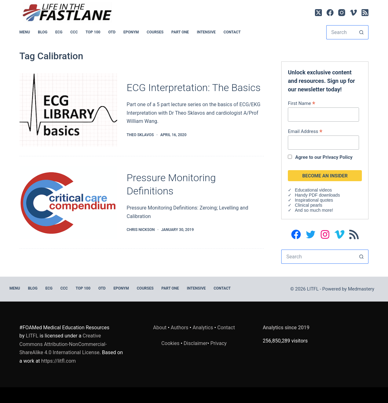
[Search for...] (340, 32)
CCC (74, 32)
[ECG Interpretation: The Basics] (68, 110)
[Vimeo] (353, 12)
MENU (25, 32)
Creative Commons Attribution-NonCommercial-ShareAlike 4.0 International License (63, 344)
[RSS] (365, 12)
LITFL (32, 336)
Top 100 (93, 32)
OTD (112, 32)
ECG (58, 32)
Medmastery (361, 289)
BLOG (42, 32)
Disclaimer (195, 343)
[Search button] (361, 32)
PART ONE (180, 32)
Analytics (202, 328)
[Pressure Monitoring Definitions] (68, 202)
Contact (232, 32)
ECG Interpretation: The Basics (193, 88)
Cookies (170, 343)
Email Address (305, 131)
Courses (155, 32)
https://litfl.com (58, 361)
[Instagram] (341, 12)
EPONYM (131, 32)
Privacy (218, 343)
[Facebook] (330, 12)
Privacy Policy (337, 157)
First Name (301, 103)
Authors (179, 328)
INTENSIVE (206, 32)
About (160, 328)
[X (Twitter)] (318, 12)
